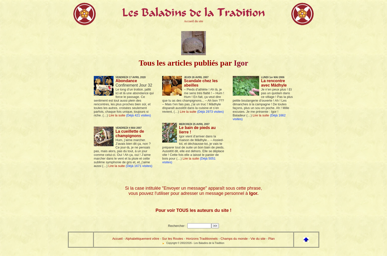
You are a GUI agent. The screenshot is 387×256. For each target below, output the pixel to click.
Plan (271, 238)
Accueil (117, 238)
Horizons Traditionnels (202, 238)
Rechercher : (177, 226)
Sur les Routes (172, 238)
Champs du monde (234, 238)
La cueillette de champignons (130, 133)
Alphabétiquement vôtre (142, 238)
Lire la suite (117, 115)
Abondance (126, 81)
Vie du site (258, 238)
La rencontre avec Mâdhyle (274, 83)
